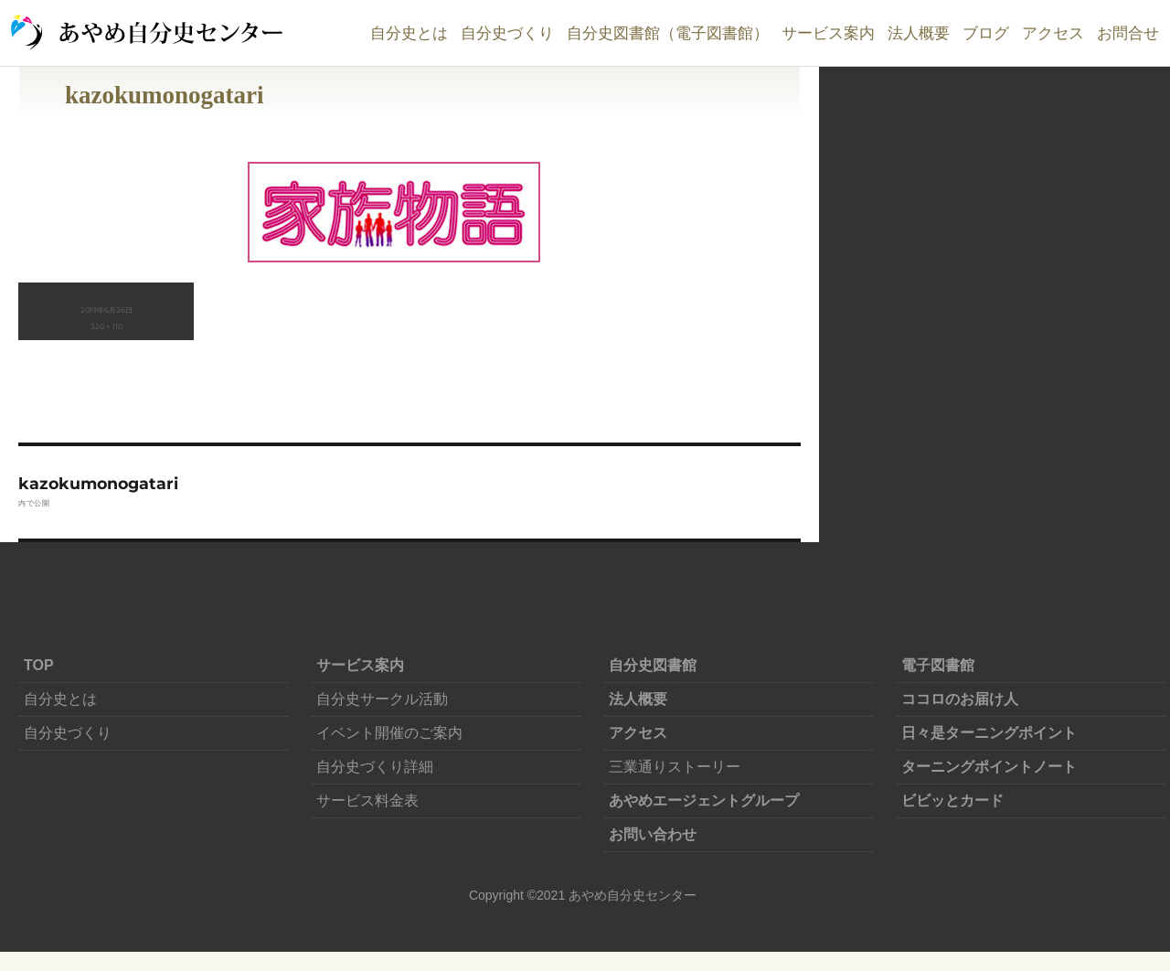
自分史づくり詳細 (374, 766)
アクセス (1053, 33)
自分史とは (409, 33)
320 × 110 (106, 326)
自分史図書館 (653, 665)
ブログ (986, 33)
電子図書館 (937, 665)
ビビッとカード (952, 800)
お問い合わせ (653, 834)
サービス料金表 (367, 800)
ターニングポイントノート (989, 766)
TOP (39, 665)
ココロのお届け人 (959, 699)
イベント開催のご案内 (389, 733)
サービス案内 (828, 33)
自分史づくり (507, 33)
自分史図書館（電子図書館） (668, 33)
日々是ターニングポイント (989, 733)
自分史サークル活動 (382, 699)
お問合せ (1128, 33)
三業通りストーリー (674, 766)
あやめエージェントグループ (704, 800)
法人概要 (919, 33)
